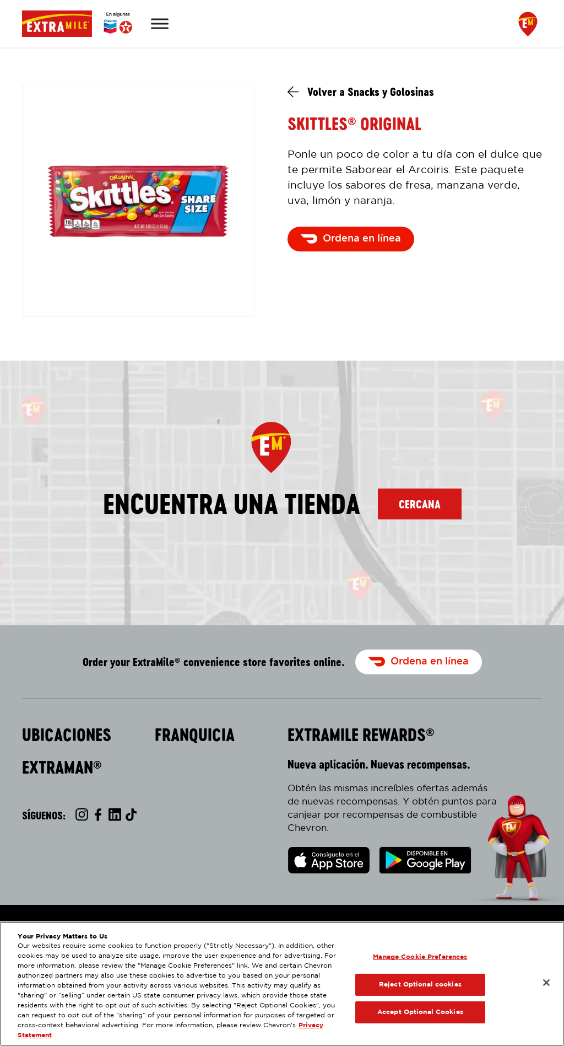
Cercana (420, 504)
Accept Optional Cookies (420, 1012)
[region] (282, 983)
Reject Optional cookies (420, 984)
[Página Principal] (77, 23)
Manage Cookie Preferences (420, 957)
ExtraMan (62, 767)
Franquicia (195, 735)
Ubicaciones (66, 735)
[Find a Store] (528, 24)
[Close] (546, 982)
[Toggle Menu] (160, 23)
